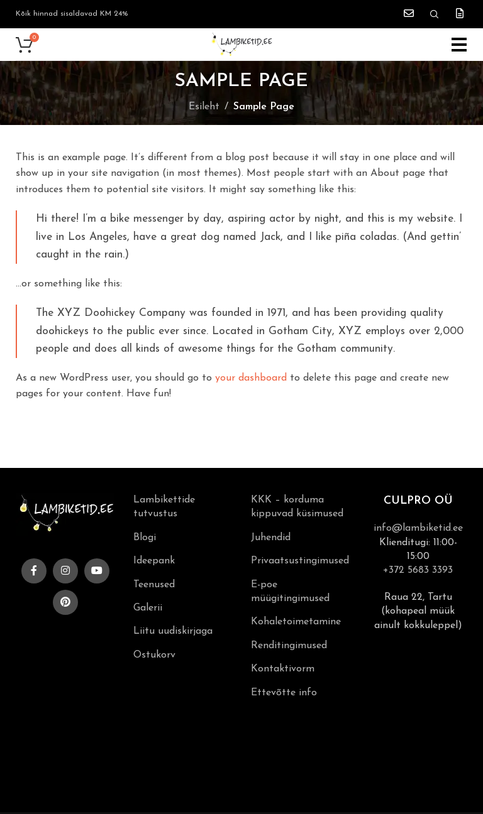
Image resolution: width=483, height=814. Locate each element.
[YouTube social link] (96, 570)
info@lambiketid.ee (418, 528)
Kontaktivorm (282, 669)
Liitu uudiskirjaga (173, 631)
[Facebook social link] (34, 570)
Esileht (204, 107)
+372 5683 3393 (418, 570)
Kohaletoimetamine (296, 622)
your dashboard (251, 378)
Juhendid (271, 538)
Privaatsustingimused (300, 561)
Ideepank (154, 561)
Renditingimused (289, 646)
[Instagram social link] (65, 570)
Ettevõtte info (284, 693)
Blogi (144, 538)
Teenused (154, 585)
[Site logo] (241, 44)
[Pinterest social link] (65, 602)
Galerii (147, 608)
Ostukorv (154, 655)
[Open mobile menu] (459, 44)
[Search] (434, 14)
